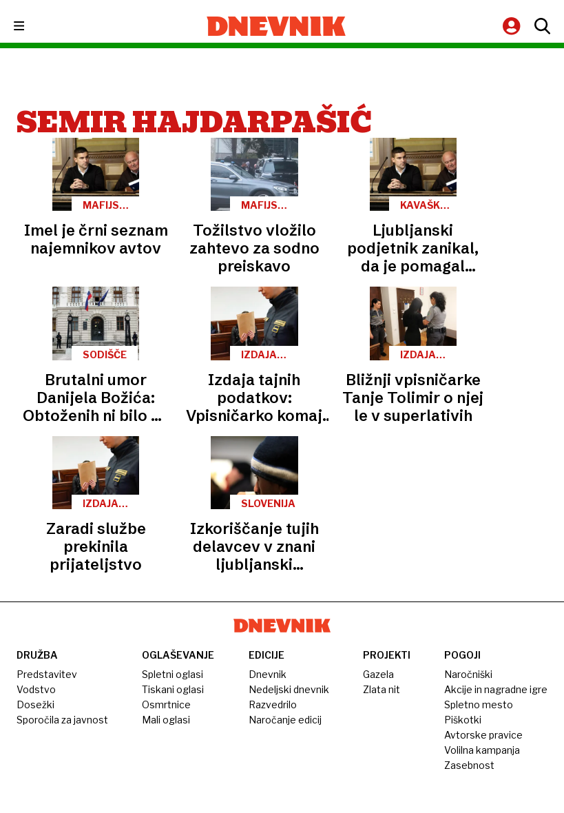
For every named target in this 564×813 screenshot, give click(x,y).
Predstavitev (47, 674)
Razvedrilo (273, 704)
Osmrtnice (166, 704)
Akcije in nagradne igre (495, 689)
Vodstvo (36, 689)
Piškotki (462, 719)
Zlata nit (381, 689)
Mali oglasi (166, 719)
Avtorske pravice (483, 735)
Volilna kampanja (482, 750)
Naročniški (468, 674)
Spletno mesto (478, 704)
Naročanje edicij (285, 719)
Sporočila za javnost (62, 719)
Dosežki (35, 704)
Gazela (378, 674)
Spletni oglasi (172, 674)
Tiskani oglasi (173, 689)
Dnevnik (267, 674)
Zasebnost (469, 765)
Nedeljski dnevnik (289, 689)
